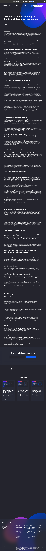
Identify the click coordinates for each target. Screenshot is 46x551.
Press (31, 531)
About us (39, 527)
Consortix (28, 541)
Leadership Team (40, 528)
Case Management (19, 527)
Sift (27, 533)
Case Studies (33, 536)
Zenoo (28, 540)
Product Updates (33, 532)
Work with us (40, 530)
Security (39, 531)
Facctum (28, 535)
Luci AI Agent (18, 528)
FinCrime (6, 14)
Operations (13, 5)
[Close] (45, 1)
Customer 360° (18, 532)
